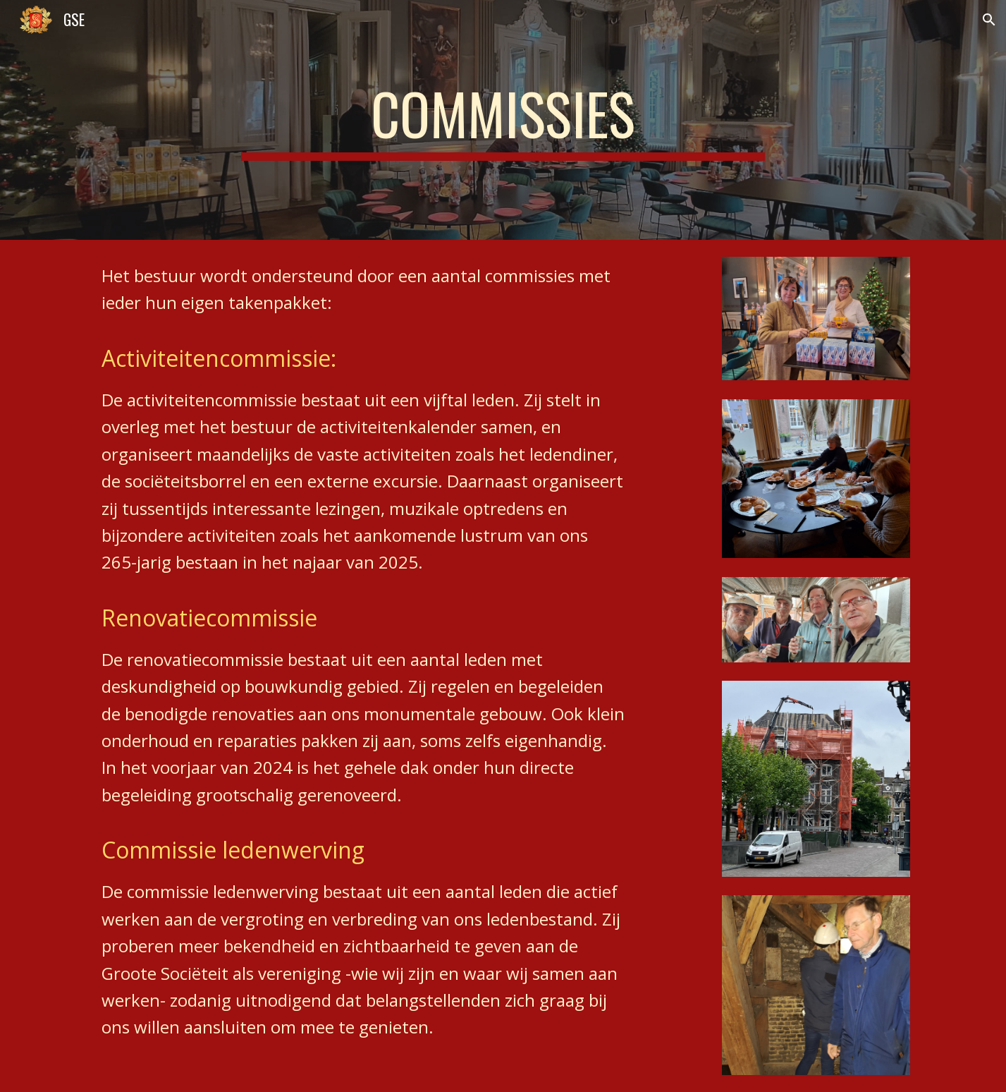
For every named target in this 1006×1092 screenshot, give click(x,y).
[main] (503, 119)
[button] (989, 20)
